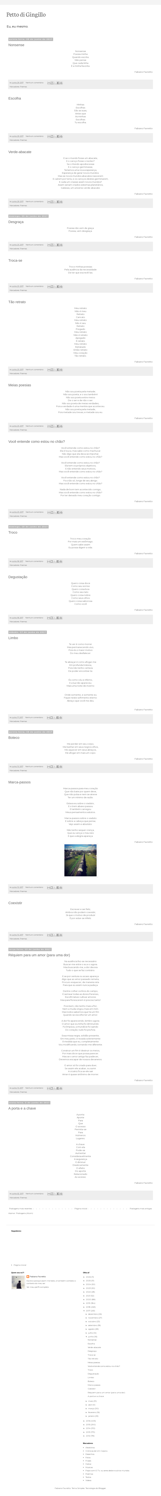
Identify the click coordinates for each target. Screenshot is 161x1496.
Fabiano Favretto (38, 1276)
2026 (88, 1277)
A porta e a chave (22, 1108)
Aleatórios (90, 1447)
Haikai (88, 1464)
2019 (88, 1303)
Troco (12, 532)
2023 (88, 1288)
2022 (88, 1292)
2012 (88, 1436)
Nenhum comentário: (35, 83)
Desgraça (16, 222)
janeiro (91, 1416)
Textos (88, 1477)
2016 (88, 1421)
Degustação (17, 577)
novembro (93, 1318)
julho (90, 1333)
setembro (93, 1325)
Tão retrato (17, 302)
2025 (88, 1280)
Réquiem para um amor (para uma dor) (39, 955)
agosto (91, 1329)
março (91, 1408)
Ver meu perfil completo (38, 1287)
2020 (89, 1299)
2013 (88, 1432)
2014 (88, 1428)
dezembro (93, 1314)
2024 (88, 1284)
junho (91, 1336)
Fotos (87, 1457)
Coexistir (15, 903)
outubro (92, 1321)
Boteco (13, 738)
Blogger (102, 1488)
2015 (88, 1424)
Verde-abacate (19, 152)
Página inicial (81, 1208)
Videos (88, 1480)
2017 (88, 1310)
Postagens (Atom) (24, 1213)
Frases (88, 1460)
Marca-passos (19, 782)
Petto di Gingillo (26, 14)
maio (91, 1401)
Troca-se (15, 260)
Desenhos (89, 1454)
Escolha (14, 98)
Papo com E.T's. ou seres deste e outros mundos (107, 1470)
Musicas (89, 1467)
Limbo (13, 638)
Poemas (23, 87)
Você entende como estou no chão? (36, 442)
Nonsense (16, 45)
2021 (88, 1295)
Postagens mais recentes (20, 1208)
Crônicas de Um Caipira (96, 1451)
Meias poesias (19, 385)
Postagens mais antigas (141, 1208)
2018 (88, 1307)
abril (90, 1405)
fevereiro (92, 1412)
